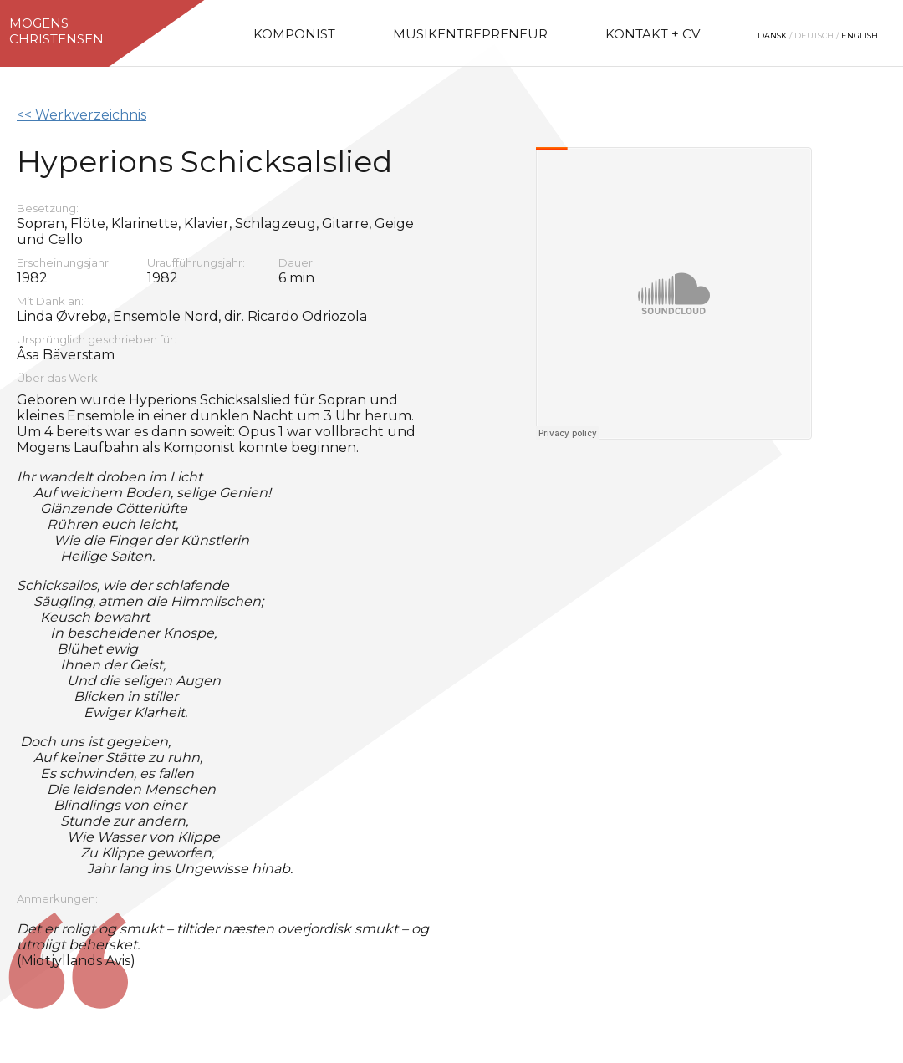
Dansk (772, 35)
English (859, 35)
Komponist (294, 34)
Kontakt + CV (652, 34)
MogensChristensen (56, 31)
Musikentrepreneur (470, 34)
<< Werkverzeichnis (81, 115)
